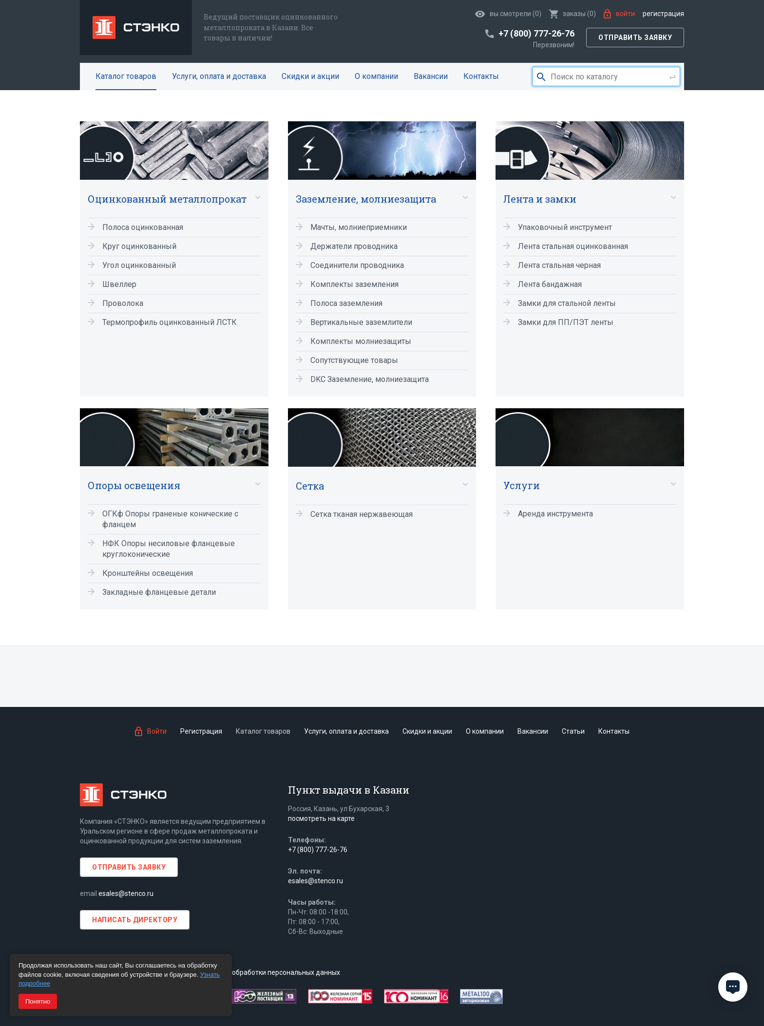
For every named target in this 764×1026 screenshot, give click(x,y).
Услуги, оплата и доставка (219, 76)
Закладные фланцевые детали (159, 592)
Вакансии (431, 76)
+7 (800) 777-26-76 (317, 850)
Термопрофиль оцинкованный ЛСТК (169, 322)
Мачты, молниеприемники (358, 227)
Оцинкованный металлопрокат (167, 198)
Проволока (122, 303)
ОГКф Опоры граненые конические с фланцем (170, 519)
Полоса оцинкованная (142, 227)
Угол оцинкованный (139, 265)
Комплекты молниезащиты (360, 341)
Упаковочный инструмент (565, 227)
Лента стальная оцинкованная (573, 246)
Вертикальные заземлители (361, 322)
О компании (376, 76)
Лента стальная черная (559, 265)
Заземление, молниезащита (366, 198)
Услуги (521, 485)
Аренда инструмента (555, 513)
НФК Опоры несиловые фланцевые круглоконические (168, 549)
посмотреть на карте (321, 818)
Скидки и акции (310, 76)
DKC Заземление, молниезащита (369, 379)
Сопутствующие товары (354, 360)
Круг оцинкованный (139, 246)
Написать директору (134, 920)
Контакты (481, 76)
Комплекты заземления (354, 284)
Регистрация (663, 14)
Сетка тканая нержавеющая (361, 514)
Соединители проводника (357, 265)
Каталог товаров (126, 76)
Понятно (37, 1001)
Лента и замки (539, 198)
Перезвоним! (553, 45)
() (572, 14)
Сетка (310, 485)
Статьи (573, 731)
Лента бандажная (550, 284)
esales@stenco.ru (125, 893)
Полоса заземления (346, 303)
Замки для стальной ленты (567, 303)
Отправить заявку (635, 37)
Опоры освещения (134, 485)
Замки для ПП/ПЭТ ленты (565, 322)
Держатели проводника (354, 246)
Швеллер (119, 284)
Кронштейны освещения (147, 573)
